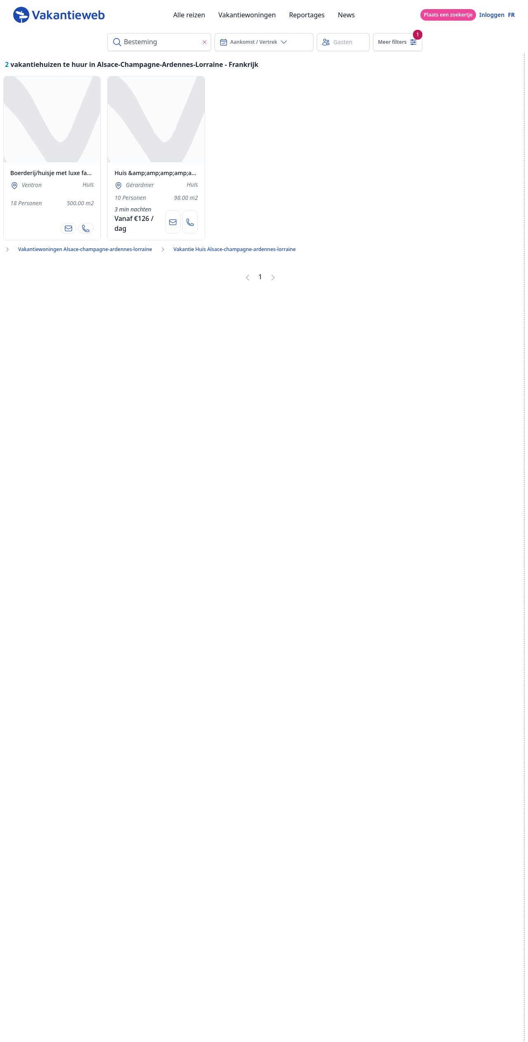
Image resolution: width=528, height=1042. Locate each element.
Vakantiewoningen (247, 14)
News (346, 14)
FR (511, 15)
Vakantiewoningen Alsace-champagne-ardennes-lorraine (85, 249)
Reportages (307, 14)
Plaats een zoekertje (448, 14)
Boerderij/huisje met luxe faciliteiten (60, 173)
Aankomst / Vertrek (253, 42)
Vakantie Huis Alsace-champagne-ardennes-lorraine (235, 249)
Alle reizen (189, 14)
